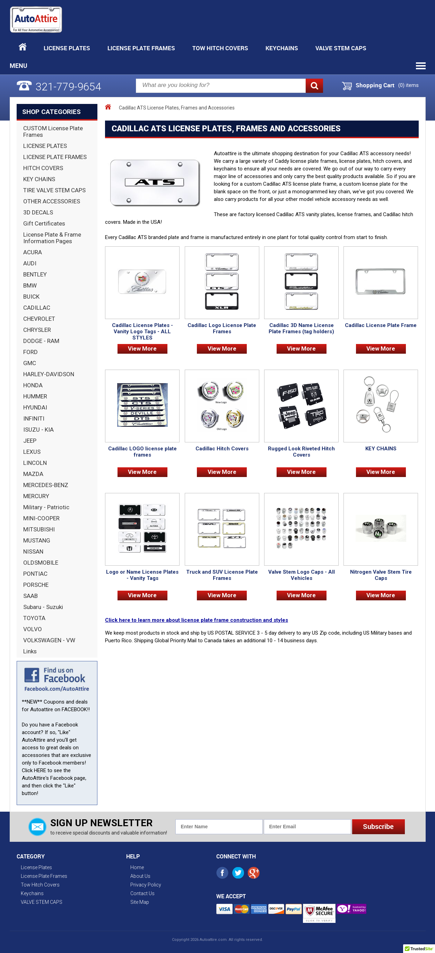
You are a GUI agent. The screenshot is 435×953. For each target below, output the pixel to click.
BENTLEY (35, 274)
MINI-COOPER (41, 518)
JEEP (29, 440)
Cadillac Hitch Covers (222, 448)
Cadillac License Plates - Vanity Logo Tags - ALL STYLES (142, 331)
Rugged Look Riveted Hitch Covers (301, 451)
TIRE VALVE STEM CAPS (54, 190)
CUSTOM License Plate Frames (53, 131)
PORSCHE (36, 584)
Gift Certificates (44, 223)
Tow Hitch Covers (220, 48)
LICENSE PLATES (45, 145)
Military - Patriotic (46, 507)
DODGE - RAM (41, 340)
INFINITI (33, 418)
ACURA (32, 252)
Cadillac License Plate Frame (381, 325)
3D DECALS (38, 212)
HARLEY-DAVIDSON (48, 374)
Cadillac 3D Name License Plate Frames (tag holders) (301, 328)
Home (137, 867)
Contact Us (142, 893)
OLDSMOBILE (40, 562)
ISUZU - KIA (38, 429)
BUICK (31, 296)
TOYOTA (34, 618)
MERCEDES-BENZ (45, 485)
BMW (30, 285)
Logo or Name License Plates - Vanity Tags (142, 575)
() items (408, 85)
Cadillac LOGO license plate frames (142, 451)
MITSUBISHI (39, 529)
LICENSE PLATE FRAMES (55, 156)
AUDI (29, 263)
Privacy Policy (145, 885)
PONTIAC (35, 573)
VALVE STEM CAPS (340, 48)
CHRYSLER (37, 329)
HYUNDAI (35, 407)
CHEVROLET (39, 318)
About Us (140, 876)
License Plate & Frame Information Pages (52, 238)
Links (30, 651)
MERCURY (36, 496)
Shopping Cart (375, 85)
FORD (30, 351)
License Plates (67, 48)
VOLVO (32, 629)
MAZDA (33, 473)
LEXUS (32, 451)
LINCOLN (35, 462)
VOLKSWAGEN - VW (49, 640)
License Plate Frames (141, 48)
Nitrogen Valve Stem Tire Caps (381, 575)
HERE (40, 770)
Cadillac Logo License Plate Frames (222, 328)
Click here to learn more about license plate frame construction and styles (196, 620)
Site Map (139, 902)
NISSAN (33, 551)
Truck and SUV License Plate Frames (222, 575)
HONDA (33, 385)
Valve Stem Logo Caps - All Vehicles (301, 575)
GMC (29, 363)
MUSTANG (36, 540)
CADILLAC (36, 307)
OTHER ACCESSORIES (51, 201)
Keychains (282, 48)
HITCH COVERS (43, 168)
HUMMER (35, 396)
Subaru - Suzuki (43, 606)
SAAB (30, 595)
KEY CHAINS (39, 179)
